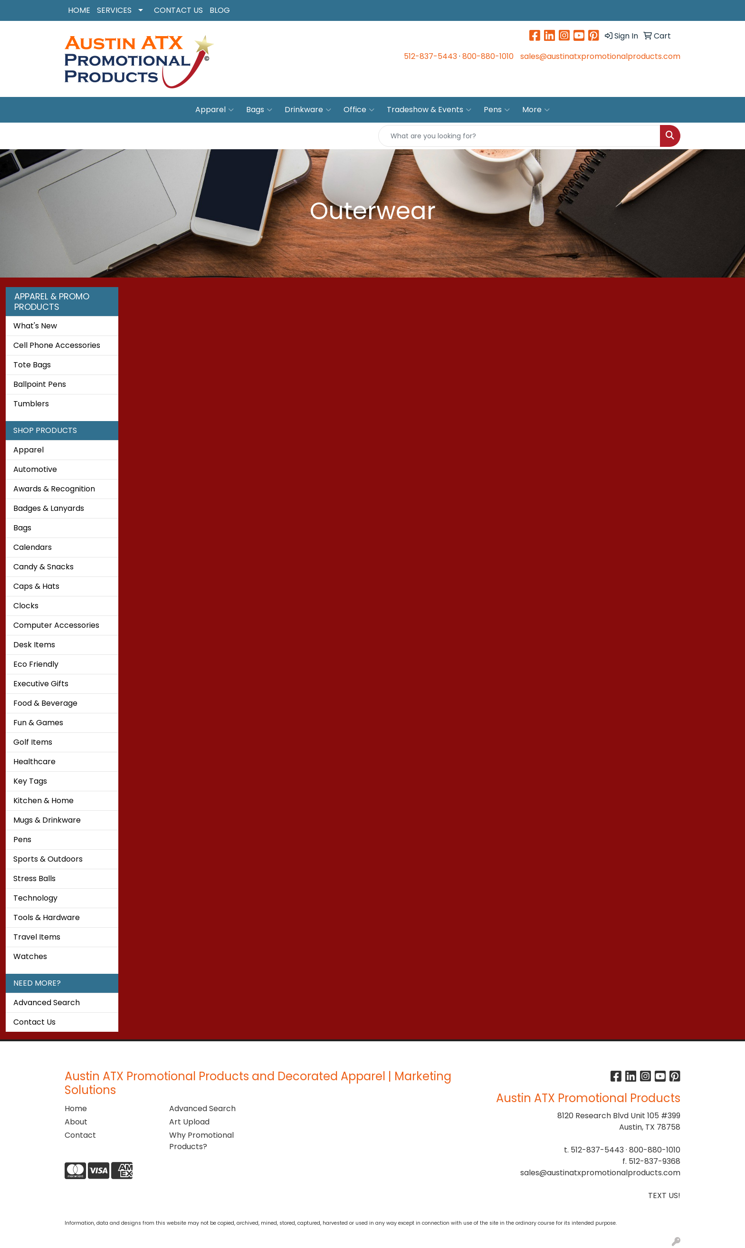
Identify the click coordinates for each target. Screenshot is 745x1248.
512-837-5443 (430, 56)
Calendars (32, 547)
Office (359, 109)
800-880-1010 (488, 56)
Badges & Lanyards (48, 508)
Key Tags (30, 781)
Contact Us (34, 1022)
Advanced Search (46, 1002)
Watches (30, 956)
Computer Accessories (56, 625)
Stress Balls (34, 878)
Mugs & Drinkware (47, 820)
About (76, 1121)
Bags (259, 109)
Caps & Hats (36, 586)
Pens (497, 109)
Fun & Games (38, 722)
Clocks (25, 605)
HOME (79, 10)
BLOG (220, 10)
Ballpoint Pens (39, 384)
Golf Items (32, 742)
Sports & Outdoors (48, 859)
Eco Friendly (35, 664)
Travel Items (36, 936)
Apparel (214, 109)
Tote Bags (32, 364)
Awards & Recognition (54, 488)
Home (76, 1108)
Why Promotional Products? (201, 1141)
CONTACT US (178, 10)
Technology (35, 898)
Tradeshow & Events (429, 109)
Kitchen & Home (43, 800)
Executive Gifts (40, 683)
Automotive (35, 469)
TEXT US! (664, 1195)
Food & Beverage (45, 703)
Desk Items (34, 644)
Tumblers (31, 403)
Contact (80, 1135)
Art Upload (189, 1121)
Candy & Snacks (43, 566)
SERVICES (114, 10)
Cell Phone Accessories (56, 345)
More (536, 109)
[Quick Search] (519, 136)
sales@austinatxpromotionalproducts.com (600, 56)
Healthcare (34, 761)
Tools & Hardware (46, 917)
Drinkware (308, 109)
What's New (35, 325)
